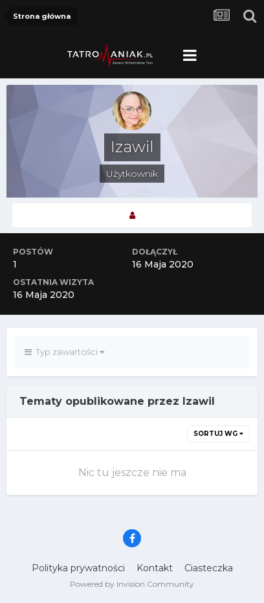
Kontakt (155, 568)
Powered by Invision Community (132, 584)
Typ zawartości (64, 352)
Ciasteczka (208, 568)
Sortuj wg (218, 433)
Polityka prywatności (78, 568)
